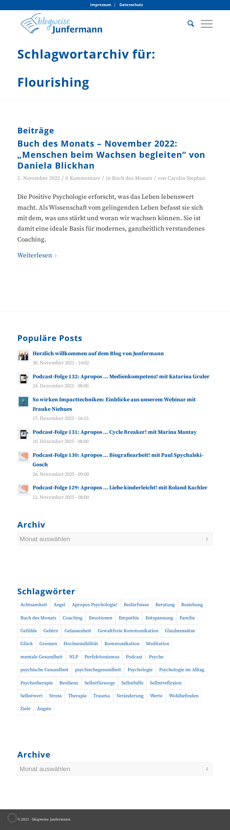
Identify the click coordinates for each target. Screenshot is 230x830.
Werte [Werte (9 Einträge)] (156, 696)
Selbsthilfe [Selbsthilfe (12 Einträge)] (132, 683)
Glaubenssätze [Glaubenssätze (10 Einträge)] (180, 631)
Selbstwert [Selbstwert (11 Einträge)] (31, 696)
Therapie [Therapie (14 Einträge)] (77, 696)
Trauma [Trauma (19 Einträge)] (101, 696)
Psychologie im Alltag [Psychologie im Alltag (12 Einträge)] (181, 670)
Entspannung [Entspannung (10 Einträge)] (159, 618)
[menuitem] (101, 5)
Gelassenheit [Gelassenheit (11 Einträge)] (77, 631)
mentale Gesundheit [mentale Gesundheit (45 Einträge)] (41, 657)
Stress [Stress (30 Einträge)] (55, 696)
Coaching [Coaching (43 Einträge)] (72, 618)
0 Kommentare (82, 178)
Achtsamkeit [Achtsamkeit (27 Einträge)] (33, 605)
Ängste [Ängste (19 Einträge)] (44, 709)
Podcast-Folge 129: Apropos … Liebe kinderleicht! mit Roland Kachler (120, 487)
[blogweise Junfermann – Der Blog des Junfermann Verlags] (95, 23)
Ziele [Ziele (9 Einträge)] (25, 709)
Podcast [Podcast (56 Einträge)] (134, 657)
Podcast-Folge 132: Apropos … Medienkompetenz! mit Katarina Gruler (121, 376)
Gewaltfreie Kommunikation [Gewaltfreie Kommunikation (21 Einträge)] (128, 631)
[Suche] (187, 23)
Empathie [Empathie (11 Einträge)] (129, 618)
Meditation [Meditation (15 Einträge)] (157, 644)
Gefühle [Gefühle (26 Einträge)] (28, 631)
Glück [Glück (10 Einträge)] (26, 644)
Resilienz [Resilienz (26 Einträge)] (68, 683)
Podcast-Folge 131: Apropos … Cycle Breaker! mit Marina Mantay (115, 432)
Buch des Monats (132, 178)
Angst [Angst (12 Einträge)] (59, 605)
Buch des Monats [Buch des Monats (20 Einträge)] (38, 618)
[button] (12, 818)
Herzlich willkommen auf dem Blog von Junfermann (98, 353)
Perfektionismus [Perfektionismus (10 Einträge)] (101, 657)
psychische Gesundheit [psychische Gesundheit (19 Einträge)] (44, 670)
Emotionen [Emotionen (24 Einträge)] (100, 618)
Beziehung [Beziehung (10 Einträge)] (192, 605)
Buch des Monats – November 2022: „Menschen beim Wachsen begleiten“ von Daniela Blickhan (111, 154)
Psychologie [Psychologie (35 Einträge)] (140, 670)
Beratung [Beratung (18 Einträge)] (165, 605)
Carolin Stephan (187, 178)
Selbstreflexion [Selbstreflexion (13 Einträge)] (165, 683)
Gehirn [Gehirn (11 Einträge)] (50, 631)
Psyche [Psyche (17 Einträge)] (156, 657)
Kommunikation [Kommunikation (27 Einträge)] (121, 644)
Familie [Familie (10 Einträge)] (187, 618)
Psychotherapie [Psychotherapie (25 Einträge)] (36, 683)
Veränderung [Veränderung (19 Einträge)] (129, 696)
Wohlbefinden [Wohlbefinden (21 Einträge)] (183, 696)
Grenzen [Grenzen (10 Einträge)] (48, 644)
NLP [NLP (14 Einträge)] (73, 657)
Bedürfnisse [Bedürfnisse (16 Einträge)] (136, 605)
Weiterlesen (38, 255)
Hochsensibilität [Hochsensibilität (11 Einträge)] (80, 644)
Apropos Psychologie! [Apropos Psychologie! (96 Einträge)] (94, 605)
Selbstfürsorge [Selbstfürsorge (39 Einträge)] (99, 683)
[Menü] (203, 23)
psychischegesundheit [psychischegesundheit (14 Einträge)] (98, 670)
